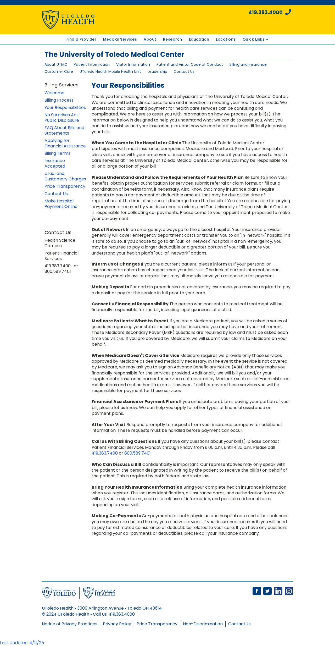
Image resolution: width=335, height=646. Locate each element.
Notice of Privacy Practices (69, 624)
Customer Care (58, 71)
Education (199, 39)
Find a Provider (81, 39)
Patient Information (92, 64)
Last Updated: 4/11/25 (22, 643)
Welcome (54, 93)
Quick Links (255, 39)
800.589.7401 (137, 453)
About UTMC (55, 64)
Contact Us (184, 71)
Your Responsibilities (65, 107)
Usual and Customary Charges (65, 176)
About (150, 39)
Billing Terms (57, 153)
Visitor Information (133, 64)
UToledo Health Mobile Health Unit (110, 71)
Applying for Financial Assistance (65, 143)
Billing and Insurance (248, 64)
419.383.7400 (105, 453)
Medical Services (120, 39)
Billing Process (59, 100)
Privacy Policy (117, 624)
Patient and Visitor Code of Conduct (190, 64)
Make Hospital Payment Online (60, 203)
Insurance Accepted (54, 163)
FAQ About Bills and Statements (64, 130)
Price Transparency (64, 186)
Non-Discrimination (203, 624)
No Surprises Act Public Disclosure (61, 117)
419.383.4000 (269, 12)
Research (172, 39)
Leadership (157, 71)
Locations (226, 39)
